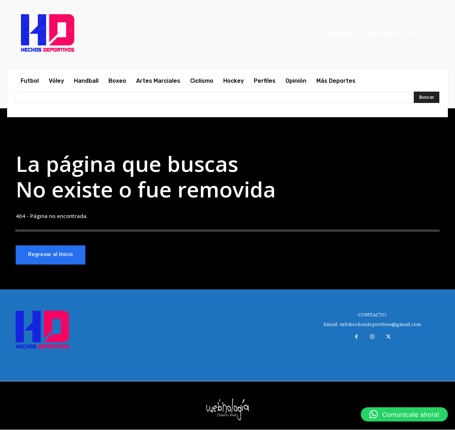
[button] (404, 414)
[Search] (426, 97)
